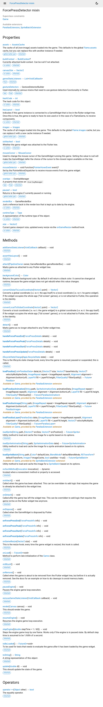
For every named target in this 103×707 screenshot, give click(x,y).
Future (88, 377)
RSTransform (87, 454)
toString (6, 655)
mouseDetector (10, 167)
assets (6, 44)
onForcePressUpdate (13, 536)
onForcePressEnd (11, 520)
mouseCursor (9, 153)
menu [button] (4, 3)
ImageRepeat (34, 374)
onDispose (7, 509)
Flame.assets (90, 47)
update (6, 666)
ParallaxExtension (11, 27)
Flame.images (79, 130)
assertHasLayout (10, 256)
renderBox (7, 201)
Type (19, 213)
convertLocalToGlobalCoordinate (18, 307)
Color (25, 275)
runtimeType (8, 213)
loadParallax (8, 371)
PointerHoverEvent (42, 167)
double (17, 629)
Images (16, 127)
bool (17, 109)
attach (6, 264)
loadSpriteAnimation (12, 443)
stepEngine (8, 629)
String (28, 389)
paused (6, 190)
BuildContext (24, 59)
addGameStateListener (13, 247)
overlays (6, 179)
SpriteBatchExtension (31, 27)
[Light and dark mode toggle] (97, 3)
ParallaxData (26, 371)
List (26, 78)
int (16, 98)
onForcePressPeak (12, 526)
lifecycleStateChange (12, 357)
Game (5, 19)
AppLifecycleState (31, 357)
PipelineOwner (16, 264)
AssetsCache (18, 44)
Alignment (76, 374)
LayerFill (32, 377)
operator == (8, 689)
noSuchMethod (10, 469)
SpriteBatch (81, 457)
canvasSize (8, 70)
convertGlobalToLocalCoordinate (18, 290)
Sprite (76, 432)
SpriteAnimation (77, 443)
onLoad (6, 553)
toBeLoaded (8, 643)
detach (6, 325)
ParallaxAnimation (50, 395)
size (4, 224)
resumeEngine (9, 618)
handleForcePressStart (14, 346)
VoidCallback (35, 78)
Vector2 (20, 70)
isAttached (8, 141)
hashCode (7, 98)
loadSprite (7, 432)
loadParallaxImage (12, 403)
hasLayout (7, 109)
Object (17, 689)
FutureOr (18, 553)
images (6, 127)
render (6, 606)
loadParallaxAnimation (13, 389)
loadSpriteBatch (10, 454)
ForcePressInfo (27, 520)
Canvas (12, 606)
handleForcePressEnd (13, 336)
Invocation (22, 469)
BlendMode (55, 454)
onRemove (7, 572)
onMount (7, 564)
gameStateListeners (12, 78)
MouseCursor (24, 153)
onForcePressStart (12, 531)
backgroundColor (11, 275)
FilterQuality (62, 377)
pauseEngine (9, 587)
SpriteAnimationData (46, 389)
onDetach (7, 495)
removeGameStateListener (15, 598)
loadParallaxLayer (11, 417)
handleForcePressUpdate (15, 352)
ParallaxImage (13, 409)
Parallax (10, 380)
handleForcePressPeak (14, 341)
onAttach (7, 480)
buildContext (8, 59)
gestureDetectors (11, 87)
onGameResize (64, 227)
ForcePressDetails (33, 336)
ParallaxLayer (48, 423)
